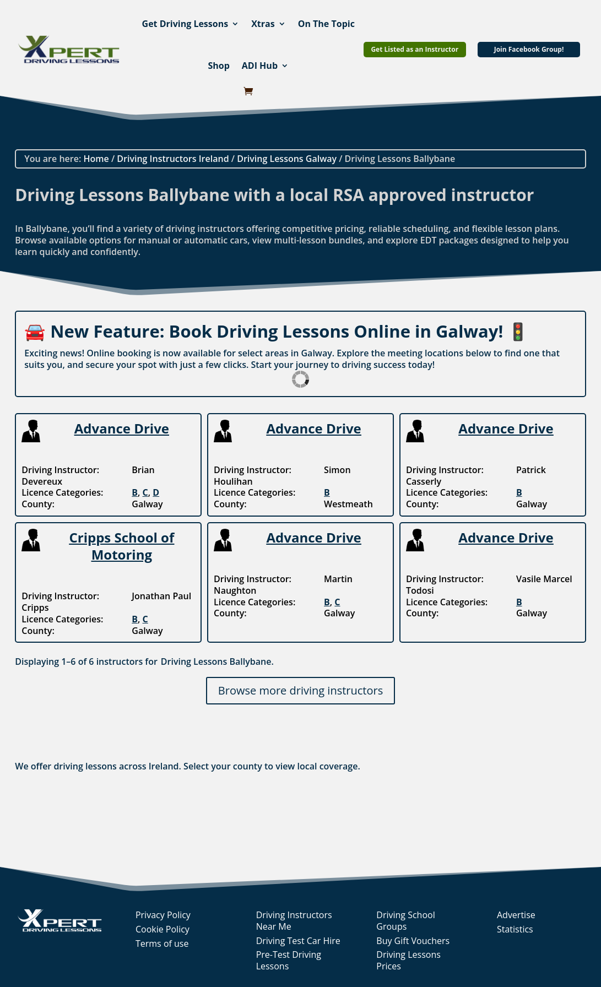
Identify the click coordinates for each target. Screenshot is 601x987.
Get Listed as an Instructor (414, 49)
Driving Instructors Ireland (173, 159)
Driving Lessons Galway (287, 159)
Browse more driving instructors (300, 690)
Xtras (263, 24)
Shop (218, 65)
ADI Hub (260, 65)
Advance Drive (121, 428)
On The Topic (326, 24)
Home (96, 159)
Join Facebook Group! (529, 49)
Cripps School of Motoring (121, 545)
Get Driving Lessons (185, 24)
